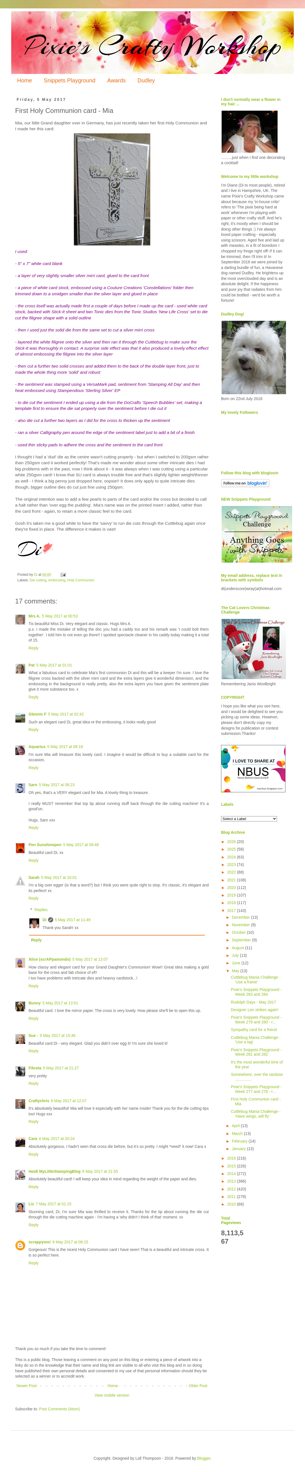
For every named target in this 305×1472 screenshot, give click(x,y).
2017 (232, 910)
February (240, 1141)
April (236, 1125)
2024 (232, 857)
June (236, 963)
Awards (116, 80)
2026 (232, 841)
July (236, 955)
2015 (232, 1166)
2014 (232, 1173)
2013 (232, 1181)
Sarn (33, 785)
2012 (232, 1189)
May (236, 971)
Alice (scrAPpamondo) (50, 959)
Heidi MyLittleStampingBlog (55, 1171)
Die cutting (38, 580)
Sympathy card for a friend (254, 1029)
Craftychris (39, 1101)
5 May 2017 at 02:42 (66, 714)
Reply (34, 648)
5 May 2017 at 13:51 (60, 1003)
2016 (232, 1158)
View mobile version (112, 1395)
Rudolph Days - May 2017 (253, 1002)
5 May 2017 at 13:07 (90, 959)
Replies (41, 909)
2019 (232, 895)
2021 (232, 880)
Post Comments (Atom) (59, 1409)
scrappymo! (40, 1242)
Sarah (34, 877)
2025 (232, 849)
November (241, 925)
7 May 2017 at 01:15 (53, 1204)
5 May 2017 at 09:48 (81, 844)
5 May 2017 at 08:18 (65, 746)
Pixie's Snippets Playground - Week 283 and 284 (256, 992)
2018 (232, 902)
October (239, 932)
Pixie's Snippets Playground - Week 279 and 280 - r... (256, 1019)
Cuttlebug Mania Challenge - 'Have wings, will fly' (255, 1113)
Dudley (146, 80)
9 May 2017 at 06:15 (70, 1242)
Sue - (33, 1035)
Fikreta (35, 1068)
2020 (232, 887)
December (241, 917)
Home (24, 80)
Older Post (198, 1385)
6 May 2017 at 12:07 (69, 1101)
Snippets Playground (69, 80)
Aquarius (37, 746)
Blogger (203, 1458)
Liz (31, 1204)
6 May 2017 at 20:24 (57, 1138)
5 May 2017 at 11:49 (73, 920)
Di (44, 920)
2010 (232, 1204)
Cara (33, 1138)
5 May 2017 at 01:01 (54, 665)
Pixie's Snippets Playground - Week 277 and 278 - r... (256, 1089)
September (242, 940)
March (238, 1133)
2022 (232, 872)
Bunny (35, 1003)
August (238, 948)
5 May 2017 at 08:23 (57, 785)
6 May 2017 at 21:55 (100, 1171)
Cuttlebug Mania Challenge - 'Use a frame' (255, 979)
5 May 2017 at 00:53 (60, 616)
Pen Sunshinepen (45, 844)
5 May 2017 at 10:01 (59, 877)
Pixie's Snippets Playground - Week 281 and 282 (256, 1052)
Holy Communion (81, 580)
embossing (56, 580)
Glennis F (37, 714)
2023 (232, 864)
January (239, 1148)
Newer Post (27, 1385)
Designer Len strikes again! (254, 1009)
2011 (232, 1196)
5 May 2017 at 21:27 (61, 1068)
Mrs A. (34, 616)
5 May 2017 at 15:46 (58, 1035)
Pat (32, 665)
